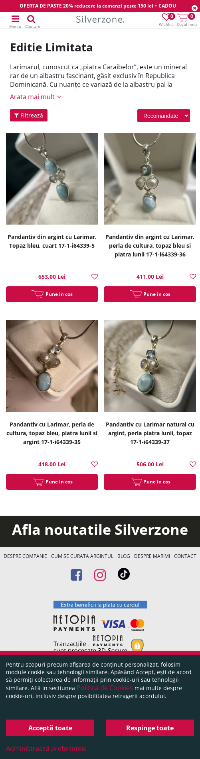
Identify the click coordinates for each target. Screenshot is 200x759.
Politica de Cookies (105, 687)
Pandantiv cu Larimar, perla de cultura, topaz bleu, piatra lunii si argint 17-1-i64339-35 (51, 433)
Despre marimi (152, 556)
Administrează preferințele (46, 748)
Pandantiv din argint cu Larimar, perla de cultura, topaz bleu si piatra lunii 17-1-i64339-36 (149, 245)
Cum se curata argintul (82, 556)
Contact (185, 556)
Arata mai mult (32, 96)
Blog (123, 556)
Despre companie (25, 556)
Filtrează (28, 115)
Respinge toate (150, 728)
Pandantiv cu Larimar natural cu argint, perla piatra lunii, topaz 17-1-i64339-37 (150, 433)
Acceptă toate (50, 728)
